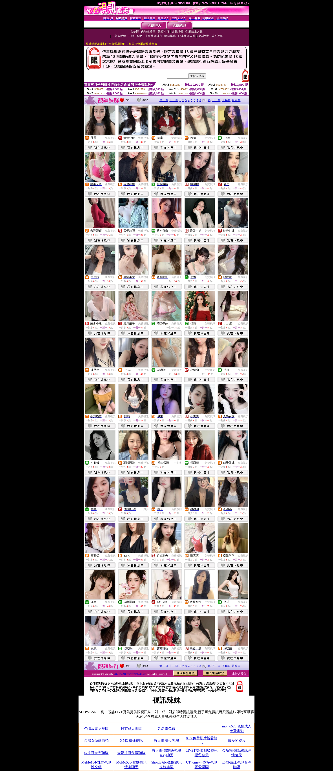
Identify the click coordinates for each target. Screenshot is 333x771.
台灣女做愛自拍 (96, 740)
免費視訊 (110, 137)
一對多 (178, 462)
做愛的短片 (236, 740)
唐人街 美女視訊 (166, 740)
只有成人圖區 (131, 729)
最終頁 (236, 100)
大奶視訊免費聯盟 (131, 753)
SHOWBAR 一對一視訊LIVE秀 (130, 673)
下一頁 (216, 100)
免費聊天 (176, 277)
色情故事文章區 (96, 729)
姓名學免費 (166, 729)
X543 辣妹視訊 (131, 740)
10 (209, 100)
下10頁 (226, 100)
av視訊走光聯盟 (96, 753)
